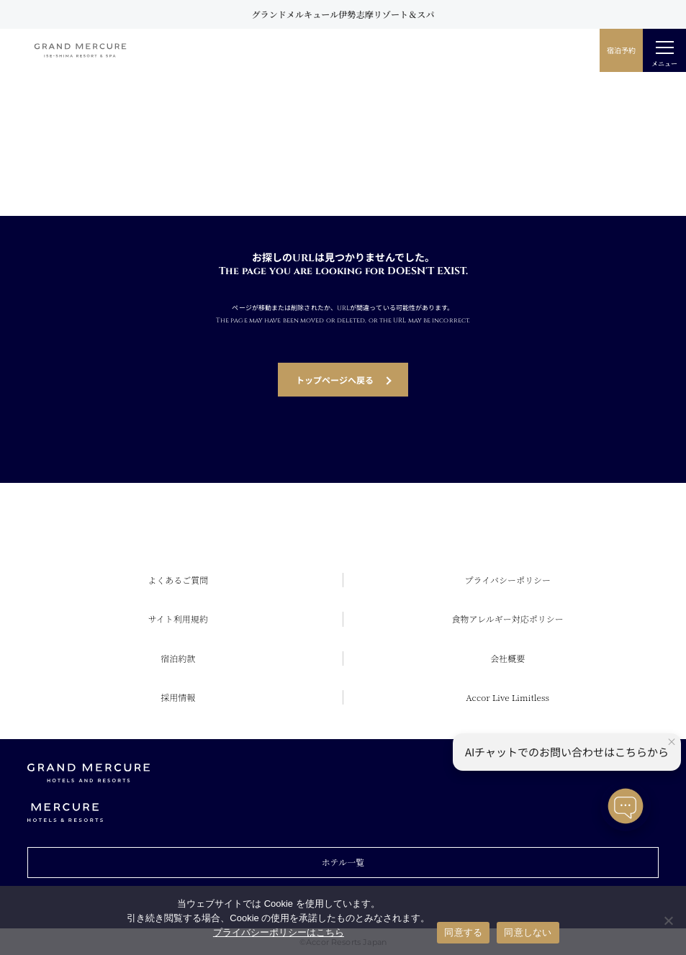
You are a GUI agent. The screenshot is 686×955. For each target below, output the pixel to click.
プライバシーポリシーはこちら (278, 932)
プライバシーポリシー (508, 580)
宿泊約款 (178, 658)
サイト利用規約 (178, 618)
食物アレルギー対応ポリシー (508, 618)
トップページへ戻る (335, 380)
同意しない (527, 932)
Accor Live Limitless (507, 697)
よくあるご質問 (178, 580)
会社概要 (507, 658)
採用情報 (178, 697)
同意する (463, 932)
